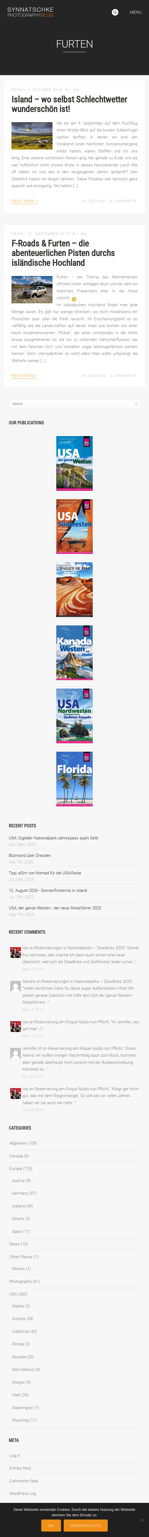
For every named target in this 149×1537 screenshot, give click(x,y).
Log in (14, 1455)
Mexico (18, 1268)
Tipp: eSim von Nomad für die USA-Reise (45, 873)
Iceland (97, 201)
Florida (18, 1344)
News (14, 1244)
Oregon (18, 1382)
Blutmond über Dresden (30, 855)
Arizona (18, 1318)
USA (13, 1294)
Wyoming (20, 1420)
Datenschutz (86, 1525)
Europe (15, 1168)
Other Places (20, 1256)
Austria (18, 1180)
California (20, 1331)
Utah (16, 1394)
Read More (24, 200)
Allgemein (18, 1143)
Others (18, 1218)
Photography (20, 1281)
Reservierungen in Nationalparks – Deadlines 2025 (79, 947)
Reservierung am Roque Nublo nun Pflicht (71, 1021)
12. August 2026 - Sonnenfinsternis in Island (48, 890)
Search (115, 12)
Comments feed (23, 1481)
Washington (22, 1407)
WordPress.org (22, 1493)
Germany (20, 1193)
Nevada (19, 1356)
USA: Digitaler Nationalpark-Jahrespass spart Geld (53, 838)
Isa (76, 90)
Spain (17, 1231)
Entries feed (20, 1468)
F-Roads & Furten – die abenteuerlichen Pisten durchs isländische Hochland (63, 253)
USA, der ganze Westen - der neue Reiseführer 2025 (55, 908)
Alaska (18, 1306)
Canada (16, 1156)
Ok (51, 1525)
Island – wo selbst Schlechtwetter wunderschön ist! (69, 104)
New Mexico (23, 1369)
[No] (142, 1520)
